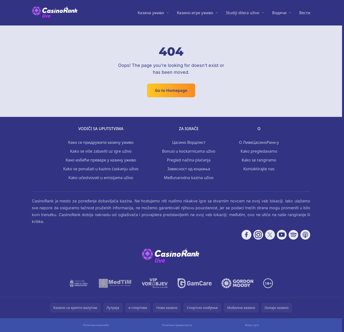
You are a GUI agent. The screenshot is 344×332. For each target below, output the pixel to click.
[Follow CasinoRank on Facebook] (246, 235)
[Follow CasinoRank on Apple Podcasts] (305, 235)
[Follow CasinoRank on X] (270, 235)
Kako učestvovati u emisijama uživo (100, 177)
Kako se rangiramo (259, 160)
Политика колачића (96, 325)
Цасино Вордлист (188, 142)
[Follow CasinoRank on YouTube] (282, 235)
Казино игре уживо (195, 12)
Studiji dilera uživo (242, 12)
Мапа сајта (252, 325)
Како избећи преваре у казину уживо (101, 160)
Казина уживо (151, 12)
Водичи (279, 12)
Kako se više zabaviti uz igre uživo (101, 151)
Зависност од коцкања (188, 169)
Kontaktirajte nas (259, 169)
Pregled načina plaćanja (188, 160)
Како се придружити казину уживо (101, 142)
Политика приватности (177, 325)
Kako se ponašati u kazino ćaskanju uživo (100, 169)
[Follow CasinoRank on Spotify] (293, 235)
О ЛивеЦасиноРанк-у (259, 142)
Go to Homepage (171, 90)
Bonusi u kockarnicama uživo (188, 151)
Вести (304, 12)
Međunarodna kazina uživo (189, 177)
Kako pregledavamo (259, 151)
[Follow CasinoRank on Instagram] (258, 235)
